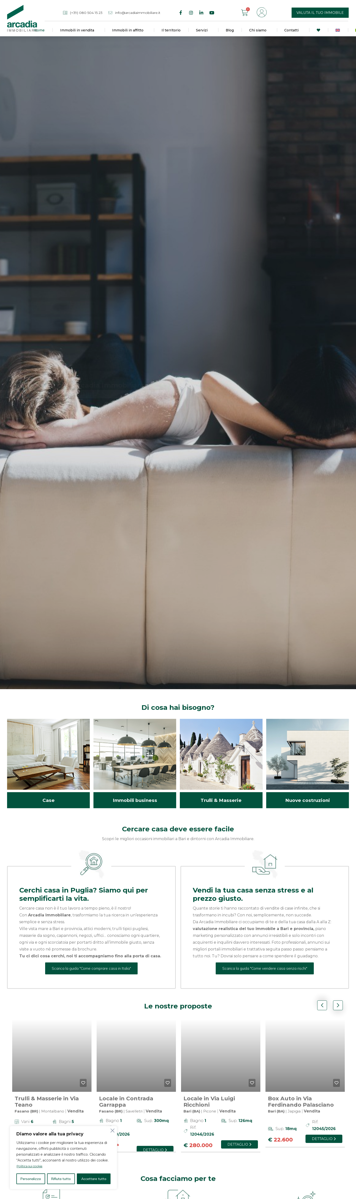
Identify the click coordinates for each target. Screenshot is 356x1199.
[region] (63, 1157)
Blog (230, 30)
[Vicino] (112, 1130)
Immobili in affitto (129, 30)
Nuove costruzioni (308, 794)
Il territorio (171, 30)
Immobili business (135, 794)
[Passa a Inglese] (338, 30)
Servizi (203, 30)
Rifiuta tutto (61, 1179)
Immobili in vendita (78, 30)
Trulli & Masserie (221, 794)
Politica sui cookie (32, 1166)
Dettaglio (155, 1144)
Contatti (292, 30)
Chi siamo (259, 30)
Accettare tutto (93, 1179)
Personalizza (30, 1179)
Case (48, 794)
